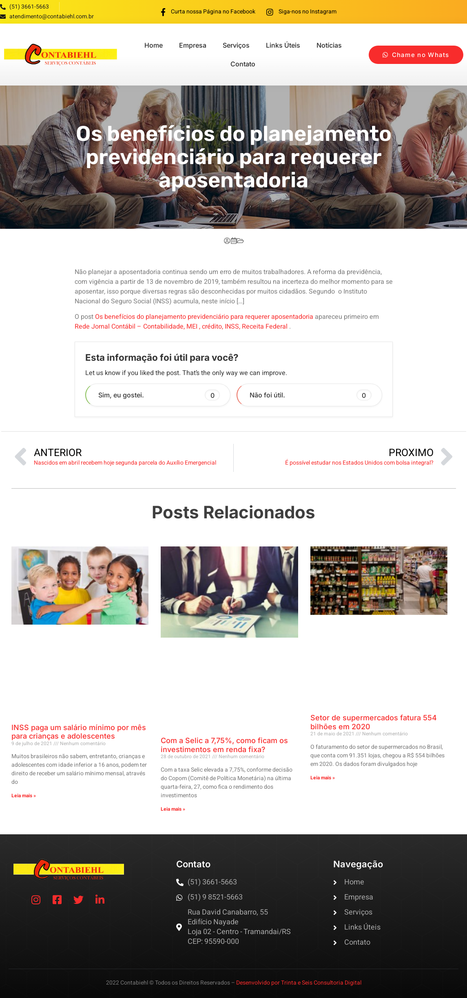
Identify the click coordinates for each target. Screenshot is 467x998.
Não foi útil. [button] (311, 395)
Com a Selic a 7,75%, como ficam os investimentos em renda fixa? (224, 745)
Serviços (236, 45)
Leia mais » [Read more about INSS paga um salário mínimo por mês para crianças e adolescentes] (23, 795)
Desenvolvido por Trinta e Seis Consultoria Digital (298, 982)
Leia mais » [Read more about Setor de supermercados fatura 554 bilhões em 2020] (322, 777)
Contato (242, 64)
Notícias (329, 45)
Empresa (192, 45)
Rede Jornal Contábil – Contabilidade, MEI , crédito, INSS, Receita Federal (182, 326)
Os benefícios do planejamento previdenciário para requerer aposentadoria (204, 317)
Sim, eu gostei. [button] (159, 395)
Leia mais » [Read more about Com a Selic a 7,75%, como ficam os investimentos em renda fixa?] (173, 809)
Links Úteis (283, 45)
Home (153, 45)
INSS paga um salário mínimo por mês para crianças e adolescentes (78, 732)
